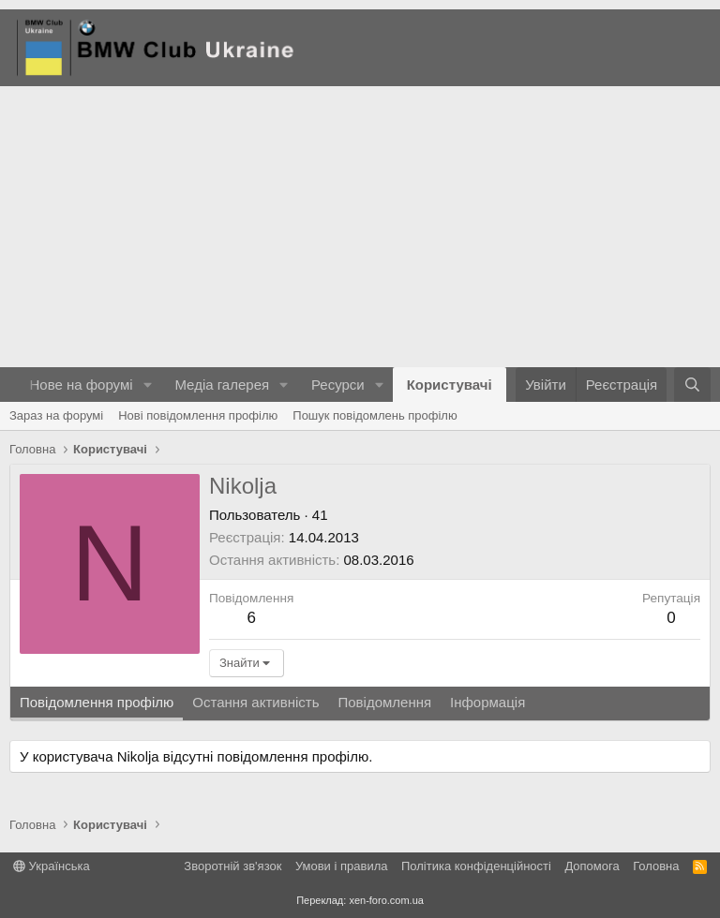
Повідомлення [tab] (384, 702)
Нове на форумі (80, 384)
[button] (147, 384)
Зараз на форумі (56, 415)
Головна (656, 866)
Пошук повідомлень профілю (374, 415)
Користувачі (449, 384)
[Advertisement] (360, 227)
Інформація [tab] (487, 702)
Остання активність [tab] (255, 702)
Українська (51, 866)
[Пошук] (692, 384)
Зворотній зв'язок (232, 866)
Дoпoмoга (591, 866)
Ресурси (338, 384)
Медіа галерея (221, 384)
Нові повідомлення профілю (198, 415)
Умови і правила (341, 866)
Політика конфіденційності (476, 866)
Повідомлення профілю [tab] (96, 702)
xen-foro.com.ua (386, 900)
